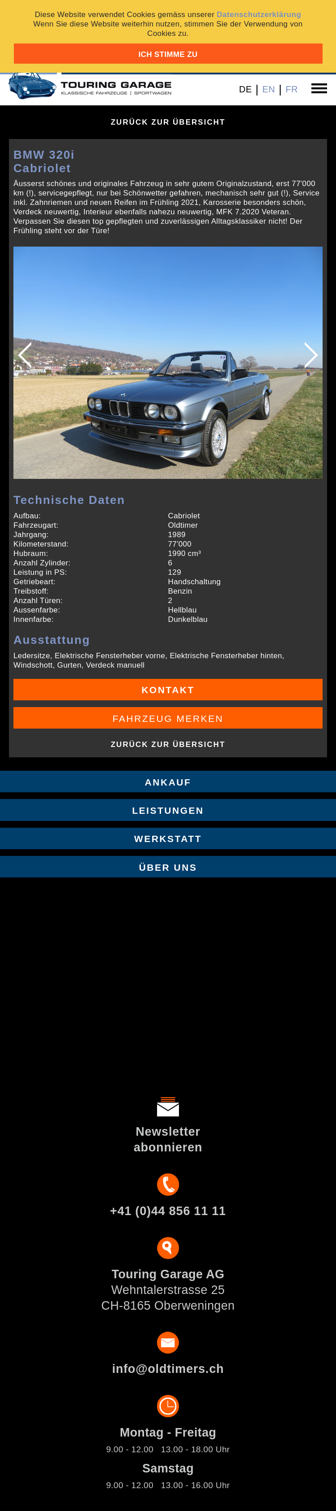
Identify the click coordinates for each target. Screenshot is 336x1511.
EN (268, 89)
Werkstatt (168, 839)
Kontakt (168, 690)
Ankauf (168, 782)
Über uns (168, 867)
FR (291, 89)
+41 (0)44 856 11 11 (168, 1211)
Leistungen (168, 810)
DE (245, 89)
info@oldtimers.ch (168, 1369)
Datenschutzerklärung (259, 14)
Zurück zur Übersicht (168, 122)
